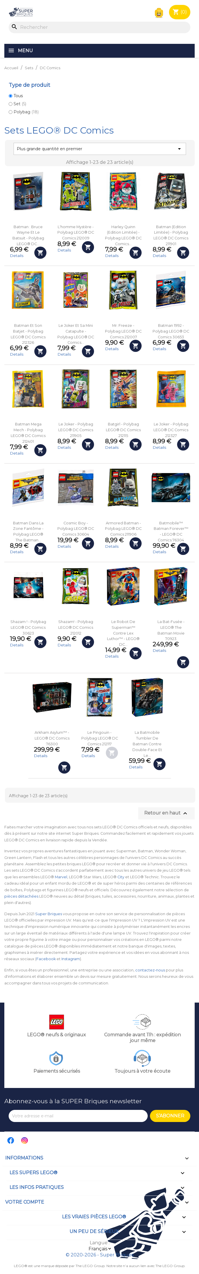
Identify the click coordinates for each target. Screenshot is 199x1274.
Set (20, 103)
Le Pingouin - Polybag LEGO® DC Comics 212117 (99, 738)
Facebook (46, 959)
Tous (18, 95)
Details (16, 255)
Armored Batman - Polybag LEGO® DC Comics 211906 (123, 529)
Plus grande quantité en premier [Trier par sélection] (100, 148)
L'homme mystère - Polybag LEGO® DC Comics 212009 (75, 233)
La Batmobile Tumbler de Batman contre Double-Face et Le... (147, 743)
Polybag (26, 112)
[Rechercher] (99, 27)
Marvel (61, 877)
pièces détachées (21, 896)
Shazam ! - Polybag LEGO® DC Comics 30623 (28, 627)
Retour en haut (166, 813)
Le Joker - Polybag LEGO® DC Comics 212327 (170, 430)
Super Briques (48, 914)
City (120, 877)
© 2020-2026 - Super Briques (100, 1255)
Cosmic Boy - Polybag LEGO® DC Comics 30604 (75, 529)
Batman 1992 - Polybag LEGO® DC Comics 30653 (171, 331)
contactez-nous (150, 970)
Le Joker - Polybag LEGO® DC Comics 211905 (75, 430)
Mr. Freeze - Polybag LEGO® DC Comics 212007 (123, 331)
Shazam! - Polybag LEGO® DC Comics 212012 (75, 627)
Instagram (70, 959)
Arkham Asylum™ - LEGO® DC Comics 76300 (52, 738)
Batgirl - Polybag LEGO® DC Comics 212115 (123, 430)
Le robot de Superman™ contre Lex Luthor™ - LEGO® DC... (123, 633)
